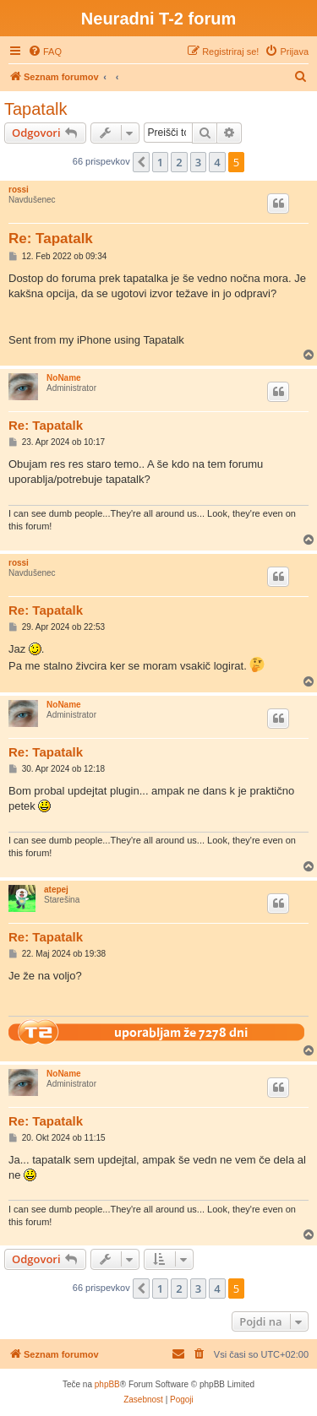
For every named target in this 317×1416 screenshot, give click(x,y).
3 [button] (198, 162)
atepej (56, 889)
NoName (63, 377)
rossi (18, 189)
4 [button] (217, 162)
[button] (141, 162)
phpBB (107, 1384)
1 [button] (160, 162)
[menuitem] (45, 51)
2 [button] (179, 162)
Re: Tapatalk (50, 239)
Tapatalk (36, 109)
